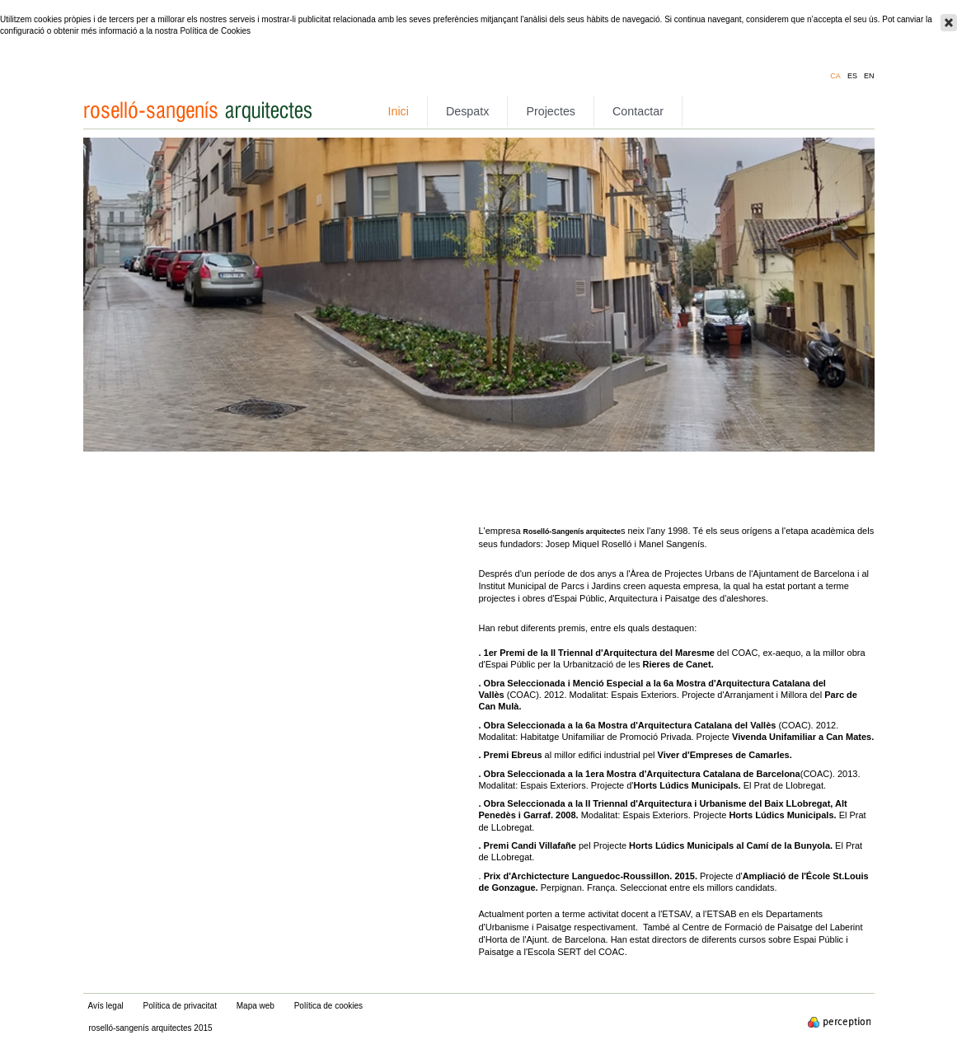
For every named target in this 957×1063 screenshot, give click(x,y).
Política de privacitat (180, 1005)
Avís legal (106, 1005)
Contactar (638, 111)
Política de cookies (328, 1005)
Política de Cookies (215, 30)
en (869, 76)
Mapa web (255, 1005)
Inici (398, 111)
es (852, 76)
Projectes (550, 111)
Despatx (467, 111)
